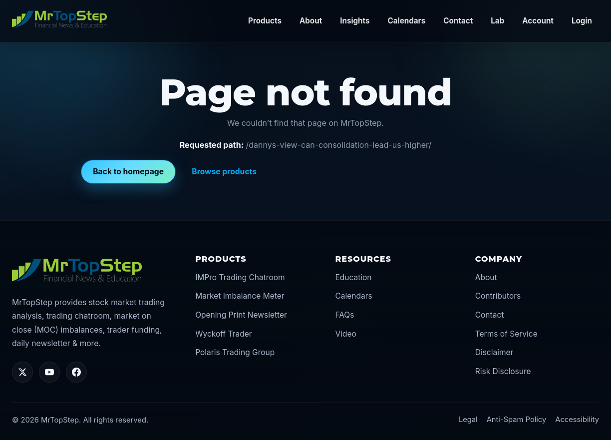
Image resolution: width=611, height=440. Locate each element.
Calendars (407, 20)
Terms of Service (506, 334)
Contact (458, 20)
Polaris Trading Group (235, 352)
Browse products (224, 171)
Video (345, 334)
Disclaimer (494, 352)
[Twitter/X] (22, 372)
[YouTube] (49, 372)
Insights (354, 20)
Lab (497, 20)
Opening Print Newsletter (241, 315)
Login (582, 20)
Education (353, 277)
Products (265, 20)
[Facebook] (76, 372)
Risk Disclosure (503, 371)
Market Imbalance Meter (239, 296)
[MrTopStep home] (59, 19)
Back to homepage (128, 171)
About (311, 20)
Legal (468, 419)
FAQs (344, 315)
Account (538, 20)
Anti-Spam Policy (517, 419)
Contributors (498, 296)
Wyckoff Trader (223, 334)
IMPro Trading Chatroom (240, 277)
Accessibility (577, 419)
